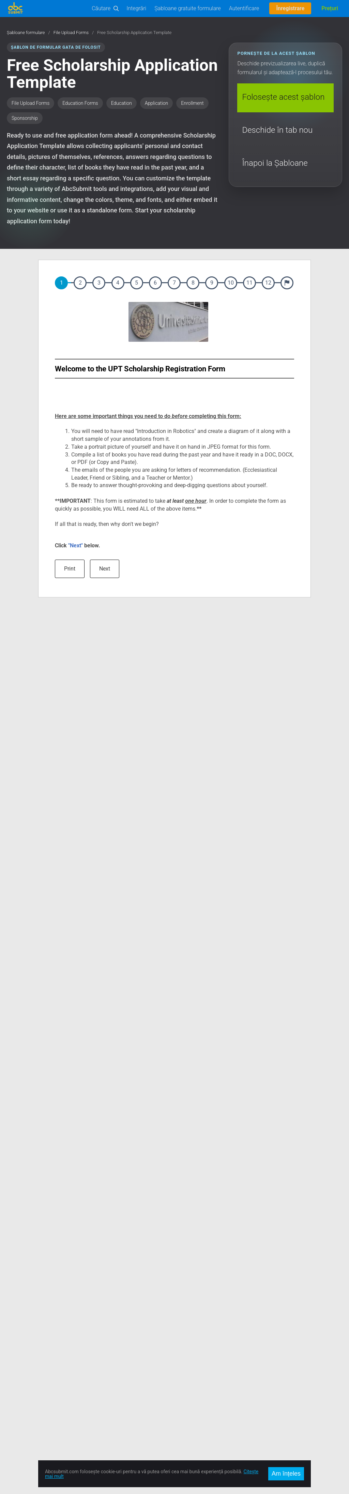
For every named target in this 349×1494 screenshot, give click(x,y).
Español (266, 1356)
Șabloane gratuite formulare (187, 8)
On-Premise (19, 1397)
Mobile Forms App (26, 1413)
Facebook (184, 1340)
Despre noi (102, 1340)
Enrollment (192, 103)
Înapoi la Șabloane (274, 163)
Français (267, 1373)
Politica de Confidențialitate (119, 1389)
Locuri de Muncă (108, 1364)
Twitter (181, 1348)
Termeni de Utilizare (111, 1381)
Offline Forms (21, 1405)
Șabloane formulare (26, 32)
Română (267, 1348)
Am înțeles (286, 1473)
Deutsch (267, 1364)
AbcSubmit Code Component (37, 1422)
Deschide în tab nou (277, 130)
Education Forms (80, 103)
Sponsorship (25, 118)
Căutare (101, 8)
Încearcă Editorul (24, 1348)
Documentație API (26, 1356)
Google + (183, 1356)
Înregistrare (290, 8)
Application (156, 103)
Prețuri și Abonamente (114, 1356)
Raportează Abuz (108, 1397)
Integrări (136, 8)
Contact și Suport (109, 1348)
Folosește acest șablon (283, 97)
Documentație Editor (28, 1364)
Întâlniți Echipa (106, 1373)
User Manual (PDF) (26, 1373)
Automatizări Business (30, 1381)
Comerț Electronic (25, 1389)
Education (121, 103)
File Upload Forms (71, 32)
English (266, 1340)
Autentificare (244, 8)
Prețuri (329, 8)
